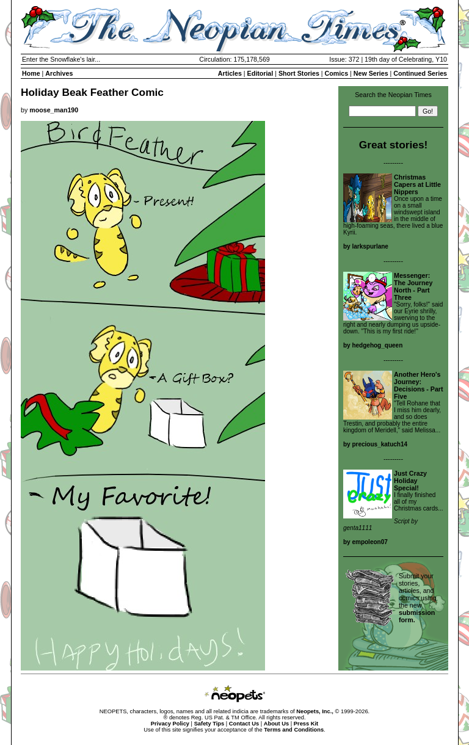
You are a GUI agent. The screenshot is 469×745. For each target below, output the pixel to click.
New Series (371, 73)
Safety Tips (209, 724)
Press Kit (306, 724)
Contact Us (244, 724)
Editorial (260, 73)
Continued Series (420, 73)
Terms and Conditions (294, 730)
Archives (59, 73)
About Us (276, 724)
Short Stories (298, 73)
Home (31, 73)
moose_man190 (53, 110)
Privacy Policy (170, 724)
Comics (337, 73)
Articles (230, 73)
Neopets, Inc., (314, 711)
